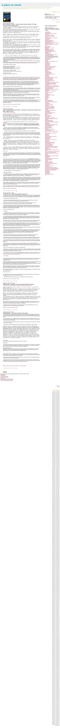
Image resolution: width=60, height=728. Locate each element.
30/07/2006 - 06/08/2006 (55, 451)
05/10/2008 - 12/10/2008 (55, 521)
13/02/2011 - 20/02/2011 (55, 604)
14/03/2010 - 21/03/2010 (55, 577)
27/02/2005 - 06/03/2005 (55, 403)
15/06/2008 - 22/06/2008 (55, 509)
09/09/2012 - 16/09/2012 (55, 665)
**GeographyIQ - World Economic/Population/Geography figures (51, 88)
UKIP (20, 104)
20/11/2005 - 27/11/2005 (55, 425)
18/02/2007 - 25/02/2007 (55, 471)
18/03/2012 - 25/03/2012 (55, 646)
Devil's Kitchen (47, 65)
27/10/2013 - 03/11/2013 (55, 702)
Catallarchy (47, 52)
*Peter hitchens (47, 141)
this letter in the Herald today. (10, 112)
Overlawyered (47, 138)
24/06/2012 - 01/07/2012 (55, 657)
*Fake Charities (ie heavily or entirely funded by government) (51, 78)
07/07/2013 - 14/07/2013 (55, 690)
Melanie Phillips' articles (49, 121)
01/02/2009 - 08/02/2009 (55, 533)
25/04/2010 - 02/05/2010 (55, 581)
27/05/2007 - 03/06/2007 (55, 481)
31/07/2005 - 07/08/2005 (55, 417)
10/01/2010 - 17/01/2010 (55, 570)
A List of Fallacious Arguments (50, 112)
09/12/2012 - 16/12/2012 (55, 675)
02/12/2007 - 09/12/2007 (55, 492)
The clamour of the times (49, 55)
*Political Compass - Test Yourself (50, 147)
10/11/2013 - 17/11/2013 (55, 703)
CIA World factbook (48, 53)
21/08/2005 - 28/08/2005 (55, 419)
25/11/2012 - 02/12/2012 (55, 673)
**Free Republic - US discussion (50, 83)
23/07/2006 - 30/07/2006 (55, 450)
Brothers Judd (51, 49)
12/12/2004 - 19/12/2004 (55, 395)
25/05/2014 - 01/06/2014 (55, 721)
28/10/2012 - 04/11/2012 (55, 670)
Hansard (46, 93)
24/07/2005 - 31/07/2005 (55, 416)
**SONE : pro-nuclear (48, 161)
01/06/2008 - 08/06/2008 (55, 508)
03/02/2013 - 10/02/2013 (55, 681)
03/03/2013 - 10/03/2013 (55, 684)
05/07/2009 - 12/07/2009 (55, 550)
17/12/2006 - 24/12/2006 (55, 465)
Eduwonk (46, 70)
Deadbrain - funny (48, 63)
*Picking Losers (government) (50, 142)
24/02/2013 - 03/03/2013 (55, 683)
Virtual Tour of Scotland (4, 377)
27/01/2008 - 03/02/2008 (55, 498)
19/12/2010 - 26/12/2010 (55, 599)
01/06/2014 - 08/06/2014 (55, 722)
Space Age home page (49, 162)
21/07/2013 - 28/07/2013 (55, 691)
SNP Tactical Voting (48, 159)
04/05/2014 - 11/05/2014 (55, 719)
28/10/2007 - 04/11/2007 (55, 488)
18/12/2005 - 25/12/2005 (55, 428)
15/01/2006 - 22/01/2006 (55, 431)
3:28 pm (11, 309)
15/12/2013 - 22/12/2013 (55, 707)
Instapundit (47, 95)
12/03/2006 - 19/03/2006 (55, 437)
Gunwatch (46, 91)
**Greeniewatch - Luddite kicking (50, 90)
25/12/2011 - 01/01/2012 (55, 637)
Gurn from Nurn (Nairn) (49, 92)
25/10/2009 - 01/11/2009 (55, 562)
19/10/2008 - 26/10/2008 (55, 523)
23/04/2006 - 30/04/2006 (55, 442)
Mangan (46, 114)
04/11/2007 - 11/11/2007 (55, 489)
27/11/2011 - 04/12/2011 (55, 634)
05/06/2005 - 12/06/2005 (55, 413)
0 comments (13, 106)
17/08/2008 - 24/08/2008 (55, 516)
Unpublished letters (13, 188)
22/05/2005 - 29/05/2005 (55, 412)
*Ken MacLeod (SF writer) (49, 108)
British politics (8, 104)
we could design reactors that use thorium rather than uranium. (19, 243)
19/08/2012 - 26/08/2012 (55, 663)
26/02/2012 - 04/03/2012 (55, 644)
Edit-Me (58, 386)
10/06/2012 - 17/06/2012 (55, 655)
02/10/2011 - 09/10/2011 (55, 628)
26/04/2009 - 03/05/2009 (55, 542)
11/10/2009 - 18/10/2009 (55, 560)
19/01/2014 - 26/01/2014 (55, 710)
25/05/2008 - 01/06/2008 (55, 507)
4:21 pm (11, 106)
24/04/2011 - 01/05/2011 (55, 612)
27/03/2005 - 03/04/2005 (55, 406)
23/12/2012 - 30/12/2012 (55, 676)
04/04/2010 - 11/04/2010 (55, 579)
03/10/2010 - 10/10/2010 (55, 591)
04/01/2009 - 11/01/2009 (55, 530)
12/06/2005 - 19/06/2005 (55, 414)
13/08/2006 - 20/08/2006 (55, 452)
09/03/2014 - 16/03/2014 (55, 715)
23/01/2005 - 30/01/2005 (55, 399)
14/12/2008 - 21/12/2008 (55, 528)
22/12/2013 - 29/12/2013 (55, 708)
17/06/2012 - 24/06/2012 (55, 656)
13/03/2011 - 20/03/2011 (55, 607)
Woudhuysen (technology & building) (6, 379)
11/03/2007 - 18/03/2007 (55, 473)
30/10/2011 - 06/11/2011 (55, 631)
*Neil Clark (47, 128)
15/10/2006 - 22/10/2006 (55, 458)
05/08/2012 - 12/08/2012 (55, 661)
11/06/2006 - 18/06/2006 (55, 447)
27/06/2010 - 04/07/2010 (55, 588)
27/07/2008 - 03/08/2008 (55, 514)
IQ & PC (46, 99)
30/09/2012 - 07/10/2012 (55, 667)
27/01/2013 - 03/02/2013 (55, 680)
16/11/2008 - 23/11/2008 (55, 525)
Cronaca (46, 60)
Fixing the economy (13, 278)
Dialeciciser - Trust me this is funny (51, 66)
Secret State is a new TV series (9, 195)
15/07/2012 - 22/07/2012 (55, 659)
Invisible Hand (47, 97)
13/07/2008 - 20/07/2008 (55, 512)
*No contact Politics (48, 130)
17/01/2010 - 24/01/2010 (55, 571)
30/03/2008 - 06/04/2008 (55, 505)
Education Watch (48, 69)
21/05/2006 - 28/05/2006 (55, 445)
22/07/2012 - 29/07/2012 (55, 660)
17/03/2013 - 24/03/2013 (55, 685)
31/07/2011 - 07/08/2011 (55, 622)
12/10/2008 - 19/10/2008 (55, 522)
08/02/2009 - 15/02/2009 (55, 534)
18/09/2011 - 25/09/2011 (55, 627)
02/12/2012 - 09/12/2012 (55, 674)
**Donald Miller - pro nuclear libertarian (51, 124)
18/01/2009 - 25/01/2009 (55, 532)
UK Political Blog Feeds (4, 376)
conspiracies (8, 365)
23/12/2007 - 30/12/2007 (55, 494)
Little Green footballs (48, 113)
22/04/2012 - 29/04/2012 (55, 650)
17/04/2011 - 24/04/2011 (55, 611)
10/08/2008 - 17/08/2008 (55, 515)
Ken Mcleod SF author (48, 120)
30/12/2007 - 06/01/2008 (55, 495)
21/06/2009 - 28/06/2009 (55, 548)
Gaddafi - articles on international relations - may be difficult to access (52, 87)
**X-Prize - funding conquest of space (6, 380)
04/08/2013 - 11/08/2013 (55, 693)
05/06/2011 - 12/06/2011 (55, 616)
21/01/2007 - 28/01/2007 (55, 468)
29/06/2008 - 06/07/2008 (55, 511)
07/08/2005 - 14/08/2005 (55, 418)
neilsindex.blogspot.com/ (49, 27)
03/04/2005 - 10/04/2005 (55, 407)
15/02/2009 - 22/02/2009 (55, 535)
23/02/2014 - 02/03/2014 (55, 714)
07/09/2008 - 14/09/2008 (55, 518)
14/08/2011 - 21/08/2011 (55, 624)
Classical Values (47, 58)
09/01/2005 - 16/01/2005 (55, 398)
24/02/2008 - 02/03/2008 (55, 501)
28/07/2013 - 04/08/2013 (55, 692)
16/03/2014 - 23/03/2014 (55, 716)
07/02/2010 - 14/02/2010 (55, 573)
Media (18, 278)
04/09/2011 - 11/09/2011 (55, 625)
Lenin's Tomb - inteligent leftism (50, 110)
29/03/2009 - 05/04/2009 (55, 539)
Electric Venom (47, 71)
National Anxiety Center (49, 127)
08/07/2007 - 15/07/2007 (55, 485)
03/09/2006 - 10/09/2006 (55, 454)
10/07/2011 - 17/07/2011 (55, 620)
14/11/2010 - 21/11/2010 (55, 595)
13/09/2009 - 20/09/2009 (55, 557)
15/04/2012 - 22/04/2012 (55, 649)
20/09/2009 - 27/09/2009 (55, 558)
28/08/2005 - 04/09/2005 (55, 420)
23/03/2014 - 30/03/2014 (55, 717)
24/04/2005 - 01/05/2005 (55, 409)
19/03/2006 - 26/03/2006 (55, 438)
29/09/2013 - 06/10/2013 (55, 699)
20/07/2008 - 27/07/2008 (55, 513)
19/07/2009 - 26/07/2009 (55, 551)
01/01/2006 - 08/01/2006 (55, 430)
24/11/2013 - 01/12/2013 (55, 705)
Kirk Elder (46, 109)
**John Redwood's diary (49, 104)
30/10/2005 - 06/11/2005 (55, 423)
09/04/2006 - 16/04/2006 (55, 440)
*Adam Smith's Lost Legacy (49, 35)
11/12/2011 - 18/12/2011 (55, 636)
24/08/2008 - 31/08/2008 (55, 517)
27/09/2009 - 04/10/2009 (55, 559)
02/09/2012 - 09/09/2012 (55, 664)
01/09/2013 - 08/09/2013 (55, 696)
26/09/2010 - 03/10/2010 (55, 590)
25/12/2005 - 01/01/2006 (55, 429)
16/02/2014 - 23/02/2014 (55, 713)
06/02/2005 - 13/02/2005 (55, 401)
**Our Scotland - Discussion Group (51, 139)
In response (5, 285)
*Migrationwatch (47, 123)
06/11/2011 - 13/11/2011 (55, 632)
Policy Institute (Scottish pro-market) (51, 146)
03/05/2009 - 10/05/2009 (55, 543)
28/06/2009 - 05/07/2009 (55, 549)
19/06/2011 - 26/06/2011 (55, 618)
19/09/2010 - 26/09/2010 (55, 589)
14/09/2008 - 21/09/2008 (55, 519)
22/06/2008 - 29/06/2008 (55, 510)
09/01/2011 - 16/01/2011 (55, 601)
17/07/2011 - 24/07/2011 (55, 621)
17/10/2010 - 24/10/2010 (55, 592)
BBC (6, 188)
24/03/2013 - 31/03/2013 (55, 686)
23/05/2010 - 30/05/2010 (55, 584)
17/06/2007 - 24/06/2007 (55, 483)
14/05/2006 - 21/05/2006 (55, 444)
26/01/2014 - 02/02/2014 (55, 711)
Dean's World (47, 64)
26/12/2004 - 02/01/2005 (55, 396)
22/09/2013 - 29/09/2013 (55, 698)
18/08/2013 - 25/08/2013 (55, 694)
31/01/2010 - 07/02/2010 (55, 572)
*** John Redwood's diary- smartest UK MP (52, 151)
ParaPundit (47, 140)
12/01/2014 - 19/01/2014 (55, 709)
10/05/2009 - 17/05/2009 (55, 544)
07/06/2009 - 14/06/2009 (55, 547)
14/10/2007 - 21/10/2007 (55, 487)
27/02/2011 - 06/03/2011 (55, 606)
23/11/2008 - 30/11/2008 (55, 526)
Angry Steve (47, 39)
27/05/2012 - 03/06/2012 (55, 654)
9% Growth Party (48, 32)
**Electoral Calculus (48, 72)
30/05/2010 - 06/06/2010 (55, 585)
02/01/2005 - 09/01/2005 (55, 397)
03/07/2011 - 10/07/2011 (55, 619)
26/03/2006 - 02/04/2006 (55, 439)
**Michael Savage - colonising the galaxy (52, 155)
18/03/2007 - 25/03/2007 (55, 474)
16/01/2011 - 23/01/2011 (55, 602)
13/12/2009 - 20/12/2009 (55, 567)
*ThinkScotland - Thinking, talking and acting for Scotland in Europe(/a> (51, 169)
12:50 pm (11, 190)
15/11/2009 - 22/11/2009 (55, 564)
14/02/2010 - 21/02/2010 (55, 574)
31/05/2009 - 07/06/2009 (55, 546)
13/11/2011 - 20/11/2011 (55, 633)
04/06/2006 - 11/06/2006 (55, 446)
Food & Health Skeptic (48, 79)
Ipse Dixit (46, 98)
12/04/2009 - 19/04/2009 (55, 541)
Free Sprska (47, 84)
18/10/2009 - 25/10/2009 (55, 561)
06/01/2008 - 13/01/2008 (55, 496)
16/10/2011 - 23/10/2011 (55, 630)
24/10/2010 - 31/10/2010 (55, 593)
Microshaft (46, 122)
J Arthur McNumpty (48, 126)
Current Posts (57, 725)
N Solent (46, 160)
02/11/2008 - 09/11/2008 (55, 524)
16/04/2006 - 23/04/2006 (55, 441)
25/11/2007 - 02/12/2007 (55, 491)
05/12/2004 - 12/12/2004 (55, 394)
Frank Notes (47, 81)
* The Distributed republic (49, 68)
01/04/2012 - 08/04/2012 (55, 648)
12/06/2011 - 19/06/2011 (55, 617)
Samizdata (47, 154)
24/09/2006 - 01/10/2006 (55, 456)
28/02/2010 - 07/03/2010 (55, 575)
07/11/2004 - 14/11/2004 (55, 391)
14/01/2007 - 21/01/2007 (55, 467)
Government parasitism (11, 307)
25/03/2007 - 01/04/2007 (55, 475)
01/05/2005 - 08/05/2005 (55, 410)
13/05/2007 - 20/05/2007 (55, 479)
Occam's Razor (47, 133)
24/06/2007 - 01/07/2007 (55, 484)
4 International (47, 31)
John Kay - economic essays (50, 107)
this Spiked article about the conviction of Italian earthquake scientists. (20, 285)
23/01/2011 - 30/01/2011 (55, 603)
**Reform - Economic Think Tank (50, 152)
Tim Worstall (47, 170)
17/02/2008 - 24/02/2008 (55, 500)
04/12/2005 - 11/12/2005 (55, 427)
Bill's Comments (47, 46)
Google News (57, 385)
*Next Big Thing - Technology (50, 129)
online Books (47, 135)
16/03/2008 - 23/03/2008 (55, 503)
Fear (6, 307)
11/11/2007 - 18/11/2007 (55, 490)
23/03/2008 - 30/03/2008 (55, 504)
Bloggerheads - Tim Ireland (49, 47)
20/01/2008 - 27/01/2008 (55, 497)
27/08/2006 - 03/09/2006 (55, 453)
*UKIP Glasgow (3, 374)
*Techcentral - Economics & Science (51, 167)
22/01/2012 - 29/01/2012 (55, 640)
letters (9, 188)
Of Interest (47, 134)
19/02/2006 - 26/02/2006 (55, 435)
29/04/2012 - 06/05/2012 (55, 651)
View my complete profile (55, 19)
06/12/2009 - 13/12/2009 (55, 566)
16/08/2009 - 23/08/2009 (55, 554)
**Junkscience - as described (50, 106)
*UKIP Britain (2, 375)
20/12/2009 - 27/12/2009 (55, 568)
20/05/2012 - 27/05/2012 (55, 653)
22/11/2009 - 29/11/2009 (55, 565)
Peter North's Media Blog (49, 144)
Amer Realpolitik (47, 38)
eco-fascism (8, 278)
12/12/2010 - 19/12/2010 (55, 598)
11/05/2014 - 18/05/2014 (55, 720)
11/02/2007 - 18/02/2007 (55, 470)
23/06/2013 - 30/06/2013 (55, 688)
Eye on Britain (47, 76)
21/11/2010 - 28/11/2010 (55, 596)
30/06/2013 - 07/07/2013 (55, 689)
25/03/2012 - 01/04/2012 (55, 647)
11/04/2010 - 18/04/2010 (55, 580)
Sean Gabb (47, 157)
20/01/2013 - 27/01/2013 (55, 679)
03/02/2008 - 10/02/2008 (55, 499)
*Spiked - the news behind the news (51, 163)
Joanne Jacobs (47, 103)
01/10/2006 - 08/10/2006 (55, 457)
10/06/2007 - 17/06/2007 (55, 482)
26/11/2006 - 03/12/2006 (55, 463)
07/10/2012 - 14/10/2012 (55, 668)
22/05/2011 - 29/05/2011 (55, 615)
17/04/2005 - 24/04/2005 (55, 408)
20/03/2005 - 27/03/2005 (55, 405)
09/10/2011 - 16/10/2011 (55, 629)
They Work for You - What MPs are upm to (52, 168)
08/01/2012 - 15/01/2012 (55, 639)
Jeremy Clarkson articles (49, 100)
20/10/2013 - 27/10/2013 (55, 701)
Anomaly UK (47, 36)
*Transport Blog (47, 173)
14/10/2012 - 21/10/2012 (55, 669)
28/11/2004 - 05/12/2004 (55, 393)
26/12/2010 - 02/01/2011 (55, 600)
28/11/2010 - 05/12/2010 (55, 597)
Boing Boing (47, 49)
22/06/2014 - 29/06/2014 (55, 724)
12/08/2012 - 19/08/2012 (55, 662)
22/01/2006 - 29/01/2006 (55, 432)
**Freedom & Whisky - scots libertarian (51, 85)
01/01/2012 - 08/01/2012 (55, 638)
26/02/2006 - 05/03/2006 (55, 436)
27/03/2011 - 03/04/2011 (55, 609)
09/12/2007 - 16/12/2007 (55, 493)
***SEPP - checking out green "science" (51, 158)
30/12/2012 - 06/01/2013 (55, 677)
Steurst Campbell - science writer (50, 51)
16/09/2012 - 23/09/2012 (55, 666)
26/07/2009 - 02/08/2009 (55, 552)
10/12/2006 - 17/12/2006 (55, 464)
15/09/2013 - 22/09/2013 (55, 697)
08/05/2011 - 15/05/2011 (55, 613)
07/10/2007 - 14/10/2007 (55, 486)
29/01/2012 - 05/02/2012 (55, 641)
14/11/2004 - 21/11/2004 (55, 392)
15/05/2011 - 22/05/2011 (55, 614)
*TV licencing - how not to (49, 174)
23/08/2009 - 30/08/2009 (55, 555)
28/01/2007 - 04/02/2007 (55, 469)
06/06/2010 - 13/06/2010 (55, 586)
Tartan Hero (47, 165)
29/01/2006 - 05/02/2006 (55, 433)
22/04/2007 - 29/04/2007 (55, 477)
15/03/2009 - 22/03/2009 (55, 538)
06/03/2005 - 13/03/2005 (55, 404)
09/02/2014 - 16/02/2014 (55, 712)
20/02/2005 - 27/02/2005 (55, 402)
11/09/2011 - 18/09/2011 (55, 626)
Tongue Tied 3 (47, 172)
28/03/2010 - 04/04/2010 (55, 578)
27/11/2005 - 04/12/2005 (55, 426)
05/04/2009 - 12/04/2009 (55, 540)
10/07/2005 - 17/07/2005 (55, 415)
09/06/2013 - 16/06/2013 (55, 687)
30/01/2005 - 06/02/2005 (55, 400)
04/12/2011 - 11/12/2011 (55, 635)
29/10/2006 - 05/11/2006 (55, 460)
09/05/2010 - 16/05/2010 (55, 583)
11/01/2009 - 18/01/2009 (55, 531)
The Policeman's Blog (48, 145)
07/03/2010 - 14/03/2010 (55, 576)
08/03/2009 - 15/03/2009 (55, 537)
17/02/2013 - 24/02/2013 (55, 682)
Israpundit (46, 96)
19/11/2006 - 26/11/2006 (55, 462)
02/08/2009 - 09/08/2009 (55, 553)
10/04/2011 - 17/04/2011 (55, 610)
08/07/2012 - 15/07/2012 (55, 658)
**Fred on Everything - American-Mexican (52, 82)
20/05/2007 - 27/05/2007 (55, 480)
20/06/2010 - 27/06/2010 (55, 587)
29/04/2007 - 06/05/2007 (55, 478)
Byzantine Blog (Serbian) (49, 50)
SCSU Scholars (47, 156)
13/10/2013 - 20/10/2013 (55, 700)
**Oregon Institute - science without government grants (51, 137)
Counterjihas (47, 59)
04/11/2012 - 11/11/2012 (55, 671)
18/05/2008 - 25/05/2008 (55, 506)
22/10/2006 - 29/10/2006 (55, 459)
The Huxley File (47, 94)
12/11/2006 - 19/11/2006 (55, 461)
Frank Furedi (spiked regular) (50, 80)
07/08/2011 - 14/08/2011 (55, 623)
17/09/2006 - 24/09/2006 (55, 455)
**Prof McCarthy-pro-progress (50, 117)
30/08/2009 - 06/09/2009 (55, 556)
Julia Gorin (47, 105)
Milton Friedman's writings (49, 125)
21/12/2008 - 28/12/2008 (55, 529)
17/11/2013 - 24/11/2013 (55, 704)
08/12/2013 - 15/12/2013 (55, 706)
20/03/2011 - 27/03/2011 (55, 608)
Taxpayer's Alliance (48, 166)
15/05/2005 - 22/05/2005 (55, 411)
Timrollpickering (47, 171)
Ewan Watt (47, 75)
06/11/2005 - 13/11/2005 (55, 424)
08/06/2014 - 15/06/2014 (55, 723)
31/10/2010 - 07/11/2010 (55, 594)
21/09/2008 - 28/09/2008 (55, 520)
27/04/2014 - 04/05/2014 (55, 718)
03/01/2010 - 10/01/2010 (55, 569)
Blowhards (47, 48)
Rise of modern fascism (14, 104)
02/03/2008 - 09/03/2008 (55, 502)
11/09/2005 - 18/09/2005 (55, 421)
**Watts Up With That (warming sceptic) (7, 378)
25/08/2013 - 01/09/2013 (55, 695)
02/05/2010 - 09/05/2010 (55, 582)
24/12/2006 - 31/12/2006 (55, 466)
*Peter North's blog (48, 143)
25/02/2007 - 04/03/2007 (55, 472)
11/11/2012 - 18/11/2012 (55, 672)
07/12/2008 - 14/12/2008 (55, 527)
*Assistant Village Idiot (48, 40)
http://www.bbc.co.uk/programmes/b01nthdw (31, 186)
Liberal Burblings (48, 111)
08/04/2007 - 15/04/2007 (55, 476)
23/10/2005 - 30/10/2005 (55, 422)
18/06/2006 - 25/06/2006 (55, 448)
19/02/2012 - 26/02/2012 (55, 643)
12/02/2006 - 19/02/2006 (55, 434)
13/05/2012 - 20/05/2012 (55, 652)
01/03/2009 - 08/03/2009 (55, 536)
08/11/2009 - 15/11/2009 (55, 563)
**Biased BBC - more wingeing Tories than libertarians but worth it (52, 43)
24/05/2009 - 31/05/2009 (55, 545)
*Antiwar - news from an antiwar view (51, 37)
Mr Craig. (53, 16)
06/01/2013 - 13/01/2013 (55, 678)
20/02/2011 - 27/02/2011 (55, 605)
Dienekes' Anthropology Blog (50, 67)
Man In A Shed (47, 115)
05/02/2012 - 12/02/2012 (55, 642)
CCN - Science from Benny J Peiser (51, 54)
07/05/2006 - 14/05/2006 (55, 443)
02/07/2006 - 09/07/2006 (55, 449)
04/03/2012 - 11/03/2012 (55, 645)
